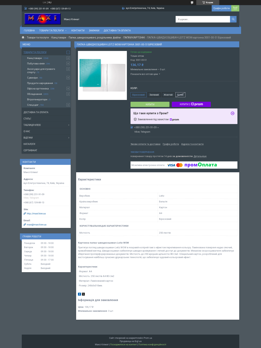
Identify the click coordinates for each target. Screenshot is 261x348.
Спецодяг (33, 104)
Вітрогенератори (37, 99)
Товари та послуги (51, 30)
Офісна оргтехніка (38, 88)
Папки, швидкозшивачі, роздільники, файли (95, 37)
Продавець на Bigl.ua (131, 341)
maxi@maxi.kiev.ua (36, 224)
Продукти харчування (40, 83)
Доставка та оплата (117, 30)
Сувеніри (32, 77)
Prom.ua (148, 338)
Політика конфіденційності (152, 344)
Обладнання (34, 93)
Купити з (191, 104)
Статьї (27, 118)
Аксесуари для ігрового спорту (41, 70)
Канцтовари (58, 37)
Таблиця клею (32, 124)
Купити (150, 104)
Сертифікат (30, 150)
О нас (27, 131)
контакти (77, 30)
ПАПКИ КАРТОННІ (134, 37)
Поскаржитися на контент (123, 344)
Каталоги (29, 144)
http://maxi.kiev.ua (36, 213)
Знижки (94, 30)
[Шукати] (233, 19)
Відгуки (28, 137)
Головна (29, 30)
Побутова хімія (36, 63)
